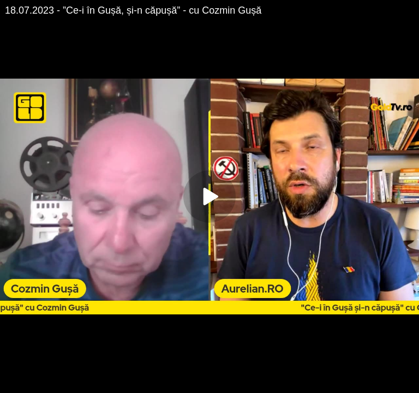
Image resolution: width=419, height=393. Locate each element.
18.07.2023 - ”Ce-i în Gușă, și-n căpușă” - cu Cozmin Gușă (133, 10)
